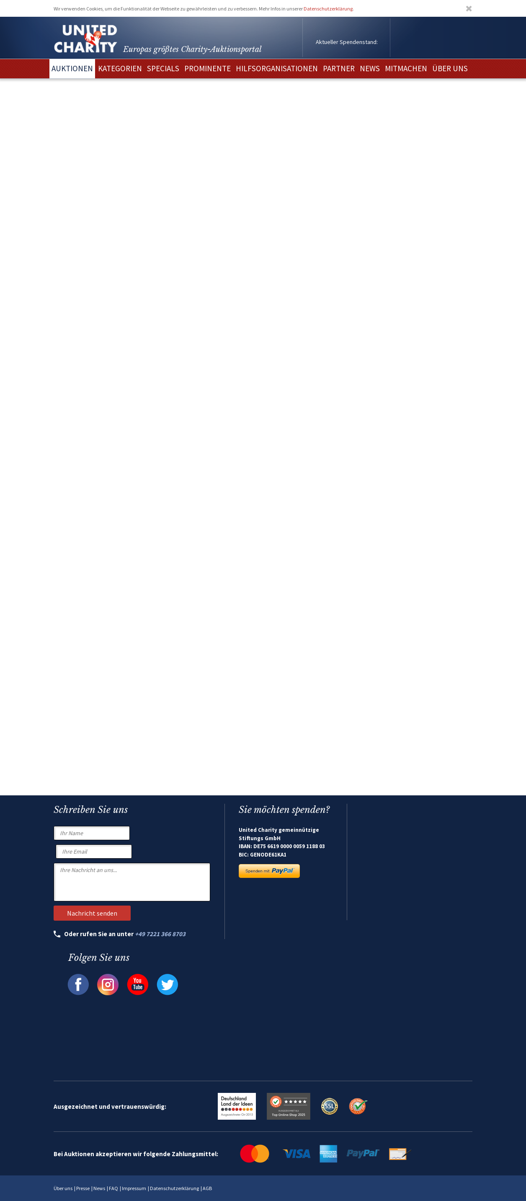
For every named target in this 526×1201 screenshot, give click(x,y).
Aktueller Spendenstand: (347, 42)
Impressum (134, 1188)
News (99, 1188)
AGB (207, 1188)
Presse (83, 1188)
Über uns (63, 1188)
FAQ (113, 1188)
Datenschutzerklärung (328, 8)
